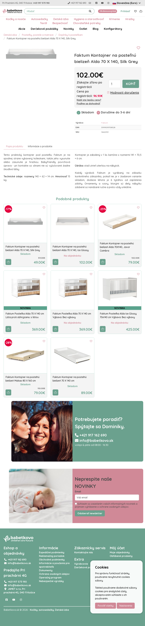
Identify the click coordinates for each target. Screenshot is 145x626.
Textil (43, 23)
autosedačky (46, 609)
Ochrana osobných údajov (54, 573)
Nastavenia (125, 605)
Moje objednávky (120, 552)
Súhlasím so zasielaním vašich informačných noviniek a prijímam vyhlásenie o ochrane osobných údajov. (106, 505)
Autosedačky (39, 19)
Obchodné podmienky (52, 559)
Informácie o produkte (40, 146)
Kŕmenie (114, 19)
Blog (95, 28)
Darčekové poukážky (44, 28)
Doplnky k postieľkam (70, 34)
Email (78, 491)
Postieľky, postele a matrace (38, 34)
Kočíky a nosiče (16, 19)
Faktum (104, 123)
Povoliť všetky (105, 605)
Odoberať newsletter (89, 513)
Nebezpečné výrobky (51, 581)
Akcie (21, 28)
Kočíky (34, 609)
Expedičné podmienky (51, 552)
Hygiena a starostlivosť (89, 19)
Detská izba (60, 19)
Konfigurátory (113, 28)
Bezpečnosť (60, 23)
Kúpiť (131, 84)
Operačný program (50, 577)
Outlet (83, 28)
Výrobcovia (81, 563)
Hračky (129, 19)
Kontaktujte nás (83, 552)
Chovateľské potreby (86, 23)
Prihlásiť (125, 11)
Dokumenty (45, 570)
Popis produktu (14, 146)
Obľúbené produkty (121, 555)
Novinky (69, 28)
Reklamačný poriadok (51, 555)
